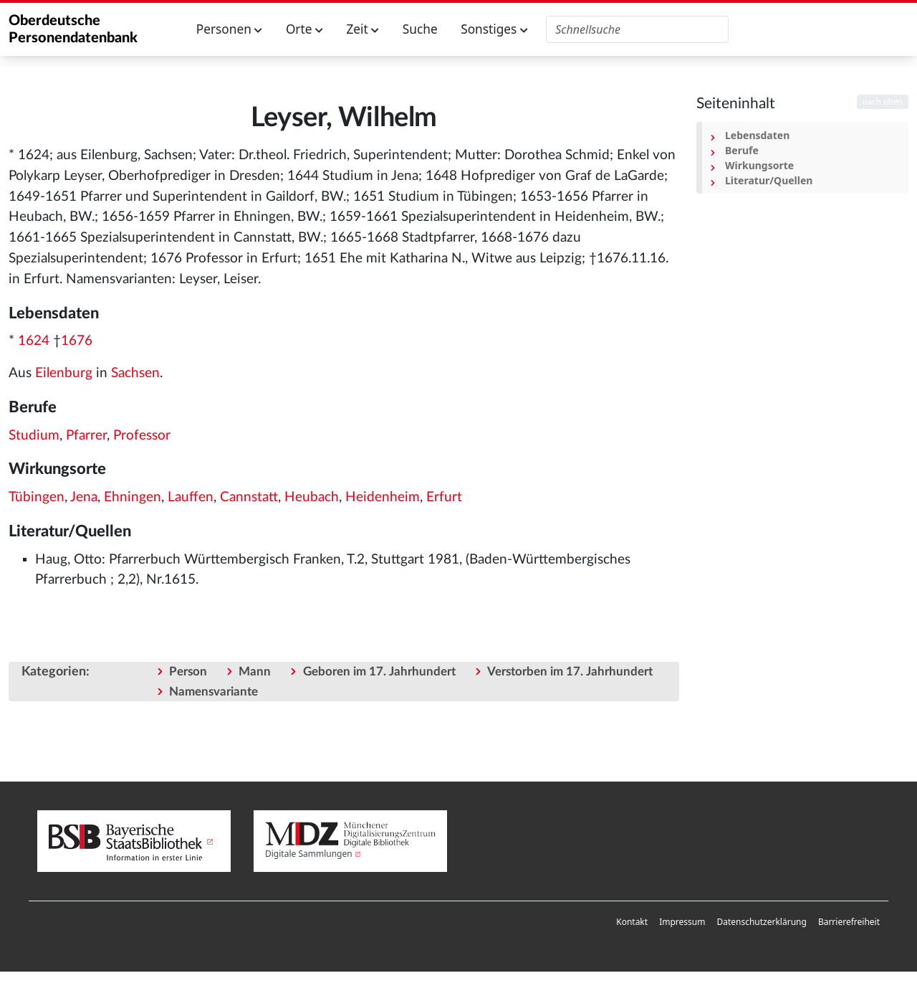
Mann (255, 671)
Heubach (311, 497)
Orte (304, 29)
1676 (76, 341)
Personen (229, 29)
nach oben (883, 102)
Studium (34, 435)
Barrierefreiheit (849, 922)
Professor (142, 435)
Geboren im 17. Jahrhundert (379, 671)
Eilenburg (63, 373)
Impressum (682, 922)
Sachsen (135, 373)
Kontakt (632, 922)
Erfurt (444, 497)
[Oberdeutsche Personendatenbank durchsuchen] (637, 29)
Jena (83, 497)
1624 (33, 341)
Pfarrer (86, 435)
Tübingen (36, 497)
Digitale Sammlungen (308, 854)
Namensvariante (213, 691)
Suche (420, 29)
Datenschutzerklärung (761, 922)
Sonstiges (494, 29)
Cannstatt (249, 497)
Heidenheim (382, 497)
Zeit (362, 29)
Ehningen (132, 497)
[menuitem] (632, 922)
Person (188, 671)
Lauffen (190, 497)
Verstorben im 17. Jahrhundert (570, 671)
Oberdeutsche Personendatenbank (73, 29)
